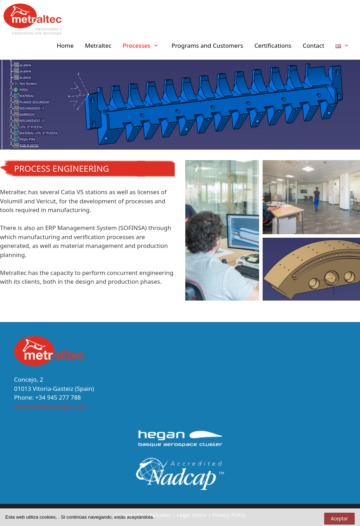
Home (65, 45)
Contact (313, 45)
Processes (144, 45)
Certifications (273, 45)
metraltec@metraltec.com (50, 406)
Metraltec (98, 45)
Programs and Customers (207, 45)
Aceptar (339, 518)
